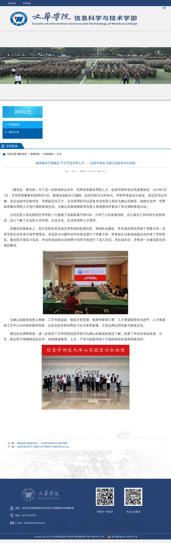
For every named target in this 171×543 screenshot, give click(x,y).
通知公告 (14, 132)
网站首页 (12, 3)
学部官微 (27, 3)
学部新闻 (14, 124)
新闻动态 (35, 154)
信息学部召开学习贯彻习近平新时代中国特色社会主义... (44, 446)
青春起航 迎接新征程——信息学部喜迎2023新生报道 (42, 443)
